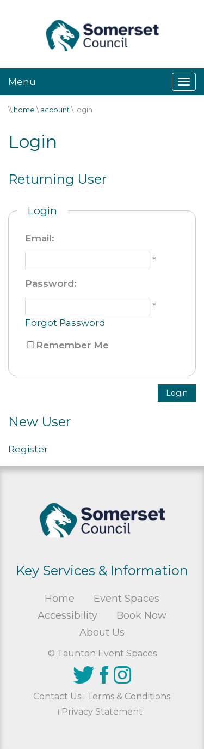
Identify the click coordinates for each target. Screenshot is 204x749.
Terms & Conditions (128, 696)
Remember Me (72, 345)
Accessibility (67, 615)
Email (38, 238)
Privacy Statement (102, 711)
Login (177, 393)
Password (49, 283)
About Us (102, 632)
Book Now (141, 615)
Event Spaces (126, 599)
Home (60, 599)
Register (28, 449)
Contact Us (57, 696)
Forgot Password (65, 322)
